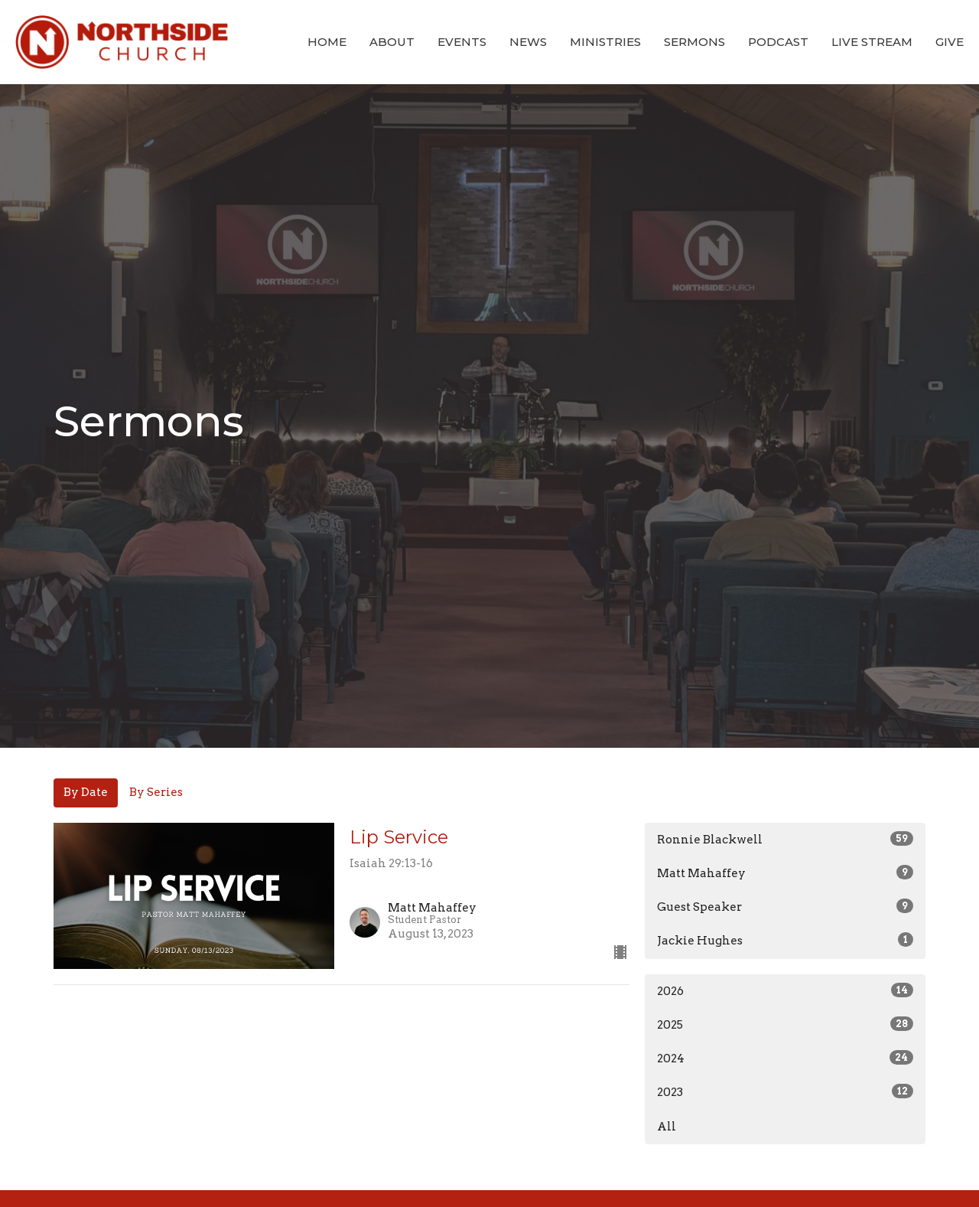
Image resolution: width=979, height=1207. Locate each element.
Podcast (778, 41)
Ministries (605, 41)
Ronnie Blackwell (785, 839)
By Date (85, 792)
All (666, 1127)
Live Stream (871, 41)
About (392, 41)
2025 (785, 1024)
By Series (156, 792)
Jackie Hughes (785, 940)
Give (949, 41)
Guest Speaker (785, 906)
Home (326, 41)
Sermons (694, 41)
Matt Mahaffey (785, 872)
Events (461, 41)
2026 (785, 990)
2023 (785, 1091)
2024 (785, 1057)
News (528, 41)
